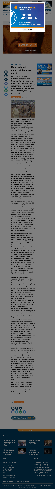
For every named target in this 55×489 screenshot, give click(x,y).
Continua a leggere (27, 29)
